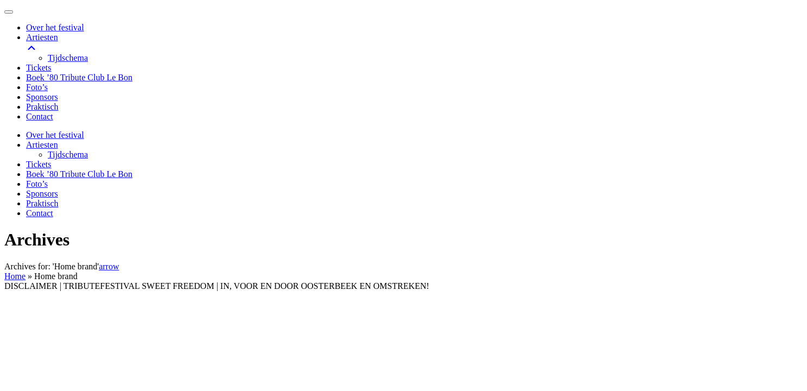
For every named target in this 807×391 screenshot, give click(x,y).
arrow (109, 266)
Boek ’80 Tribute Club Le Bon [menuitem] (79, 77)
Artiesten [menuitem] (414, 43)
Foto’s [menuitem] (37, 87)
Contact (39, 213)
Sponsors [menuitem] (42, 97)
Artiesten (42, 144)
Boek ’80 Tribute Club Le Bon (79, 174)
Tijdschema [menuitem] (68, 57)
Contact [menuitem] (39, 116)
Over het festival (55, 135)
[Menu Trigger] (8, 12)
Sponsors (42, 193)
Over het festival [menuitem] (55, 27)
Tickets (39, 164)
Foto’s (37, 183)
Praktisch (42, 203)
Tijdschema (68, 154)
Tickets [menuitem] (39, 67)
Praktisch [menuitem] (42, 106)
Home (15, 276)
